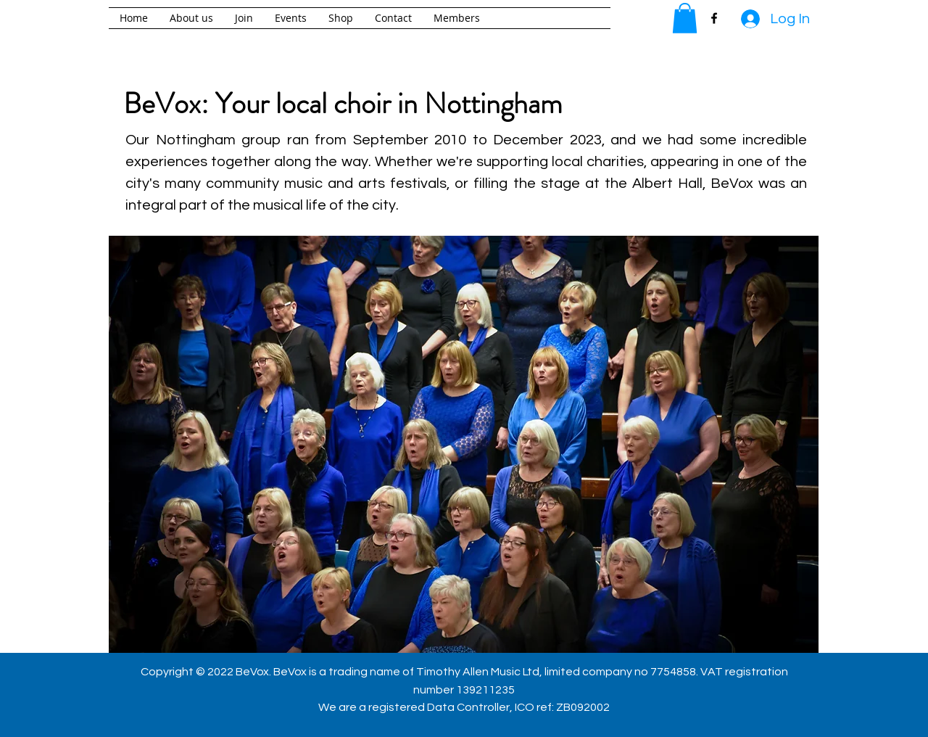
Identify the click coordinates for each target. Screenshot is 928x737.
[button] (684, 18)
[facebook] (714, 18)
